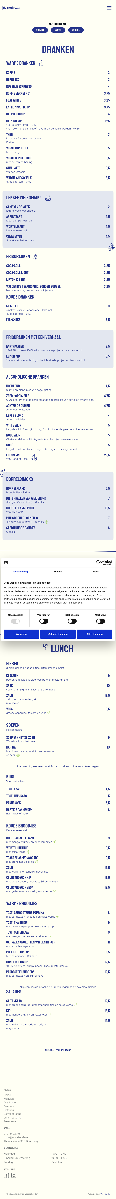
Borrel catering (12, 1113)
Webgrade (105, 1194)
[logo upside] (11, 8)
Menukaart (10, 1098)
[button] (109, 8)
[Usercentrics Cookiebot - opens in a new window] (98, 562)
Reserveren (10, 1121)
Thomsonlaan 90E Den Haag (21, 1141)
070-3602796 (12, 1133)
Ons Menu (10, 1102)
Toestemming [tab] (20, 571)
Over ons (9, 1106)
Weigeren (21, 634)
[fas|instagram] (13, 1175)
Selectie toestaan (58, 634)
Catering (9, 1110)
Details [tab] (58, 571)
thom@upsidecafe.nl (16, 1137)
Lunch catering (13, 1117)
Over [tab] (96, 571)
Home (7, 1095)
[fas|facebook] (6, 1175)
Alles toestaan (95, 634)
